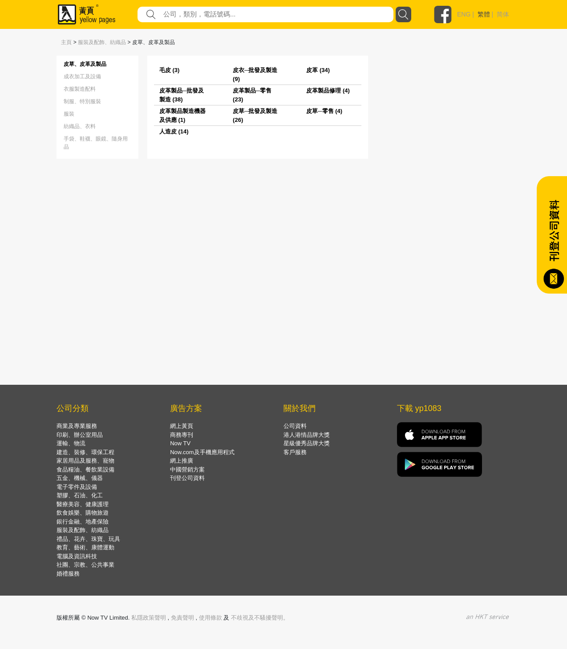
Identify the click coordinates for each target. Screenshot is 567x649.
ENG (463, 14)
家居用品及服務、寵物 (85, 460)
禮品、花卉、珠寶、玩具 (88, 539)
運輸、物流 (71, 443)
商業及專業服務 (77, 426)
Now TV (180, 443)
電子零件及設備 (77, 487)
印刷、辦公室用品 (80, 434)
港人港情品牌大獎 (307, 434)
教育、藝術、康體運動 (85, 547)
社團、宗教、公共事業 (85, 564)
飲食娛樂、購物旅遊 (83, 512)
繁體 (484, 14)
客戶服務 (295, 452)
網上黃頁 (181, 426)
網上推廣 (181, 460)
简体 (503, 14)
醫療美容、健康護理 (83, 504)
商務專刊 (181, 434)
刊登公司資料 (187, 478)
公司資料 (295, 426)
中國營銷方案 (187, 469)
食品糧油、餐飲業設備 (85, 469)
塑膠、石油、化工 (80, 495)
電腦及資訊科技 (77, 556)
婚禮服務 (68, 573)
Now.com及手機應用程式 (202, 452)
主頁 (66, 42)
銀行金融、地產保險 (83, 521)
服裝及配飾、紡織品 (102, 42)
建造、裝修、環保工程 (85, 452)
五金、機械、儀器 (80, 478)
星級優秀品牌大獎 (307, 443)
